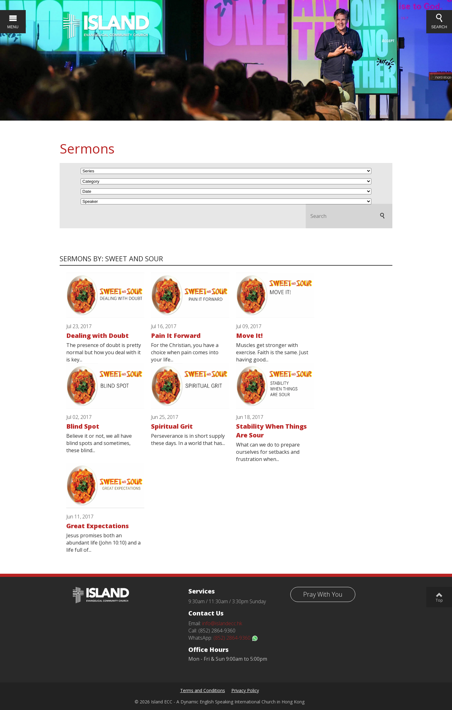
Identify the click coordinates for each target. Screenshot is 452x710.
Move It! (249, 335)
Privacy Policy (245, 690)
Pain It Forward (176, 335)
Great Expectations (97, 526)
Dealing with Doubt (97, 335)
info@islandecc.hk (222, 623)
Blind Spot (82, 426)
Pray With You (322, 594)
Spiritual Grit (172, 426)
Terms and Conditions (202, 690)
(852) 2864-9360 (235, 637)
